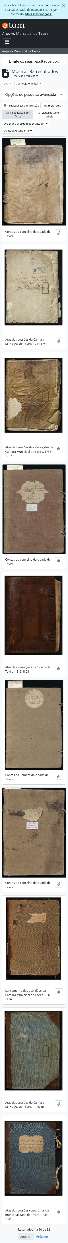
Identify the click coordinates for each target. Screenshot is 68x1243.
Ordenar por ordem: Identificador (24, 123)
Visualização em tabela (49, 114)
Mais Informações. (38, 14)
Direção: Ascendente (17, 130)
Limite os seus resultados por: (34, 61)
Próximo (42, 1237)
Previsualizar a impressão (21, 105)
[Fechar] (63, 5)
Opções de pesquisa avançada (30, 94)
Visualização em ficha (17, 114)
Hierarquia (52, 105)
